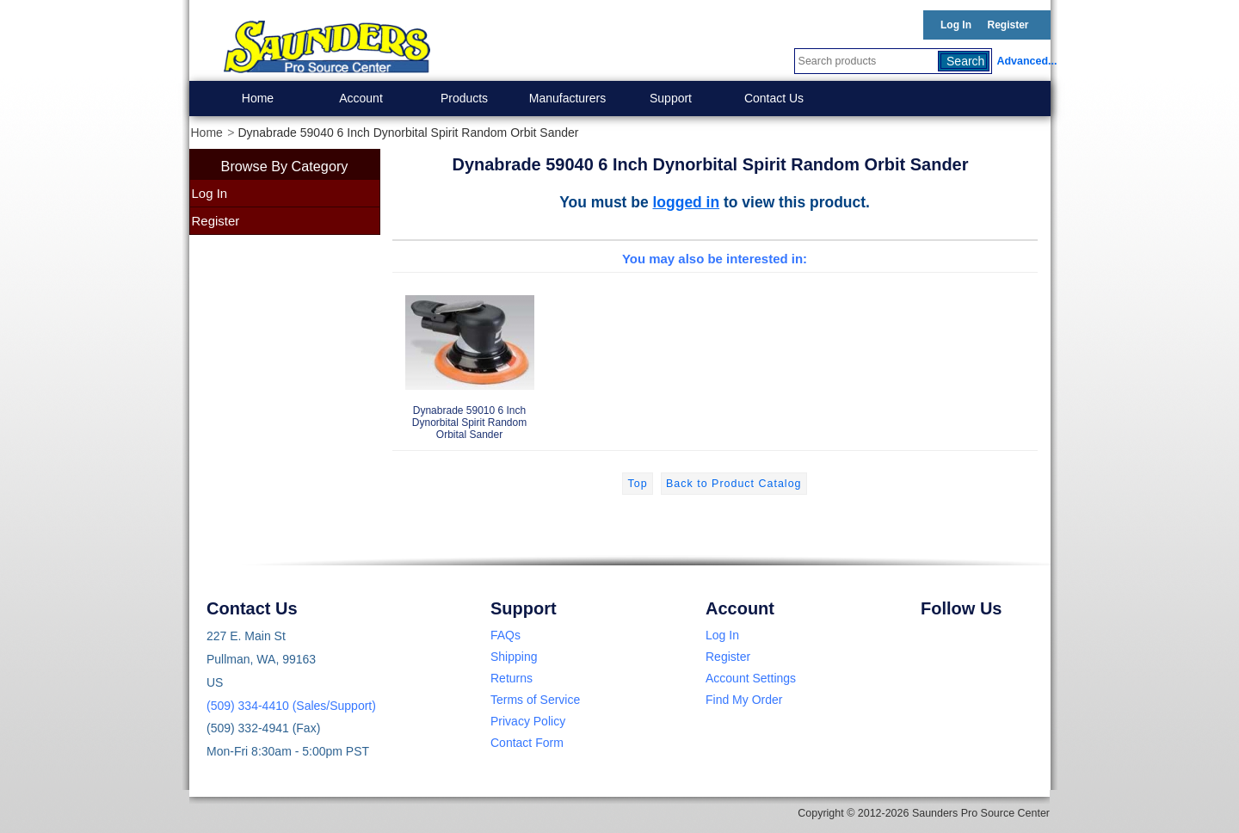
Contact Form (527, 743)
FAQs (505, 635)
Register (1007, 25)
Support (671, 98)
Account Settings (751, 678)
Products (464, 98)
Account (361, 98)
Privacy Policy (527, 721)
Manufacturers (567, 98)
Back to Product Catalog (733, 484)
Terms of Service (535, 700)
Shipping (514, 656)
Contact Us (774, 98)
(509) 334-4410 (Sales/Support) (291, 706)
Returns (511, 678)
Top (637, 484)
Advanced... (1024, 61)
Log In (955, 25)
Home (258, 98)
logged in (686, 202)
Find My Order (744, 700)
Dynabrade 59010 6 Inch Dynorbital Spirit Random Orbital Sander (469, 360)
